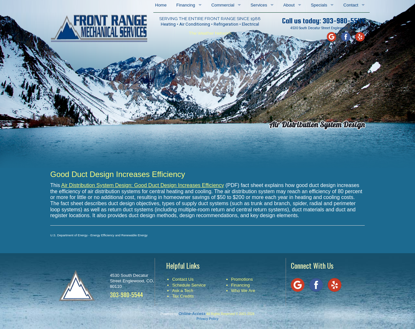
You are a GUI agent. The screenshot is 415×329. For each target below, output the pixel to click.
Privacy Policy (207, 319)
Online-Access (192, 313)
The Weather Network (210, 33)
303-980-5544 (344, 21)
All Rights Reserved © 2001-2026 (230, 314)
